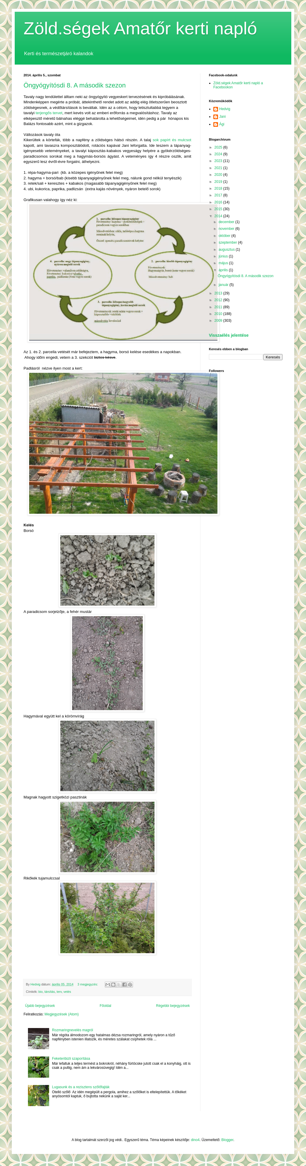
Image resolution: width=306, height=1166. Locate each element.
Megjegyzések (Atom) (61, 1014)
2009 (218, 321)
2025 (218, 147)
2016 (218, 202)
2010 (218, 314)
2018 (218, 188)
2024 (218, 154)
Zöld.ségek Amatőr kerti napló (140, 28)
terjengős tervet (49, 113)
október (225, 236)
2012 (218, 300)
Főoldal (105, 1006)
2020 (218, 175)
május (224, 263)
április (224, 270)
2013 (218, 293)
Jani (222, 116)
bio (41, 991)
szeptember (228, 242)
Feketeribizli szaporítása (71, 1059)
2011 (218, 307)
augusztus (227, 249)
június (224, 256)
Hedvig (224, 109)
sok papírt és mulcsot (172, 140)
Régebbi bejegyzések (173, 1006)
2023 (218, 161)
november (227, 229)
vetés (67, 991)
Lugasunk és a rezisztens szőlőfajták (80, 1087)
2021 (218, 168)
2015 (218, 209)
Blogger (227, 1140)
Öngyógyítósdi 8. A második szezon (75, 85)
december (227, 222)
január (224, 285)
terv (58, 991)
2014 (218, 216)
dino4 (195, 1140)
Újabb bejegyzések (40, 1006)
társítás (49, 991)
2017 (218, 195)
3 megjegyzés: (88, 984)
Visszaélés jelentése (229, 335)
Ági (221, 124)
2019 (218, 182)
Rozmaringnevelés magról (72, 1030)
